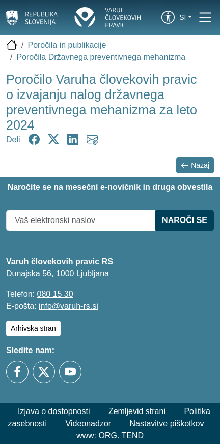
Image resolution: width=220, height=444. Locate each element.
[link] (168, 17)
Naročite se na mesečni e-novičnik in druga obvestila (110, 187)
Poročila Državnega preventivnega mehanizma (100, 57)
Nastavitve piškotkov (167, 423)
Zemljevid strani (137, 411)
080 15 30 (55, 294)
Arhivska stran (33, 328)
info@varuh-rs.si (68, 306)
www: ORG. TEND (110, 435)
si (182, 17)
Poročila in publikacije (67, 45)
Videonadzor (89, 423)
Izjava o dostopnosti (54, 411)
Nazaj (195, 165)
